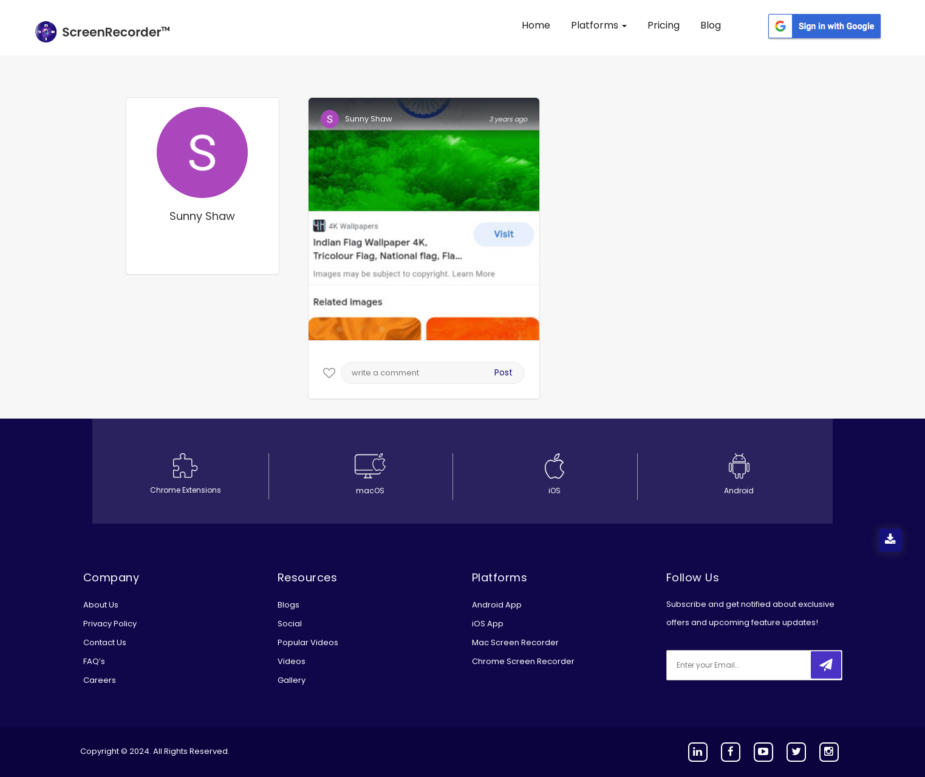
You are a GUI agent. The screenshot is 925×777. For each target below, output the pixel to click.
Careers (99, 680)
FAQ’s (94, 661)
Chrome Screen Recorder (523, 661)
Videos (291, 661)
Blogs (288, 605)
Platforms (599, 25)
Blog (710, 25)
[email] (747, 665)
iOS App (487, 623)
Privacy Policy (110, 623)
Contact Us (104, 642)
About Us (100, 605)
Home (536, 25)
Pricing (663, 25)
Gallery (291, 680)
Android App (497, 605)
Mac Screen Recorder (515, 642)
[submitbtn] (826, 665)
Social (290, 623)
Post (503, 372)
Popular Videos (308, 642)
